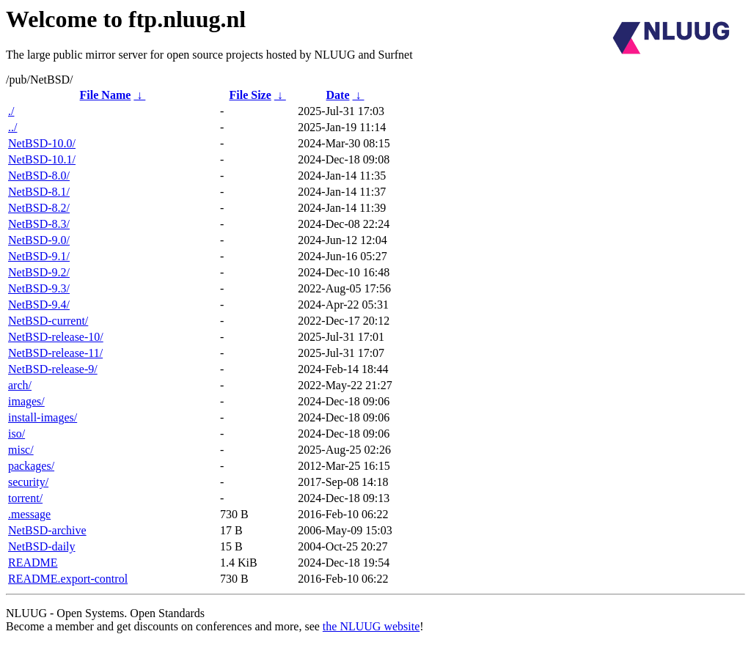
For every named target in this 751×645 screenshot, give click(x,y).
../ (12, 127)
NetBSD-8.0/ (39, 175)
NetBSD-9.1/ (39, 256)
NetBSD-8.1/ (39, 191)
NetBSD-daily (42, 546)
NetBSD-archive (47, 530)
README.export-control (68, 578)
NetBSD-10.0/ (42, 143)
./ (11, 111)
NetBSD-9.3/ (39, 288)
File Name (105, 95)
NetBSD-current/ (48, 320)
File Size (250, 95)
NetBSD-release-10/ (55, 337)
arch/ (20, 385)
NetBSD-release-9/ (53, 369)
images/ (26, 401)
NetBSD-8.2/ (39, 208)
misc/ (21, 449)
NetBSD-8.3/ (39, 224)
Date (338, 95)
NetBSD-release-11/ (55, 353)
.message (29, 514)
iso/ (16, 433)
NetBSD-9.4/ (39, 304)
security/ (28, 482)
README (33, 562)
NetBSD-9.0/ (39, 240)
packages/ (31, 466)
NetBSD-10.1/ (42, 159)
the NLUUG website (371, 626)
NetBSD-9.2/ (39, 272)
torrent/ (25, 498)
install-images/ (42, 417)
